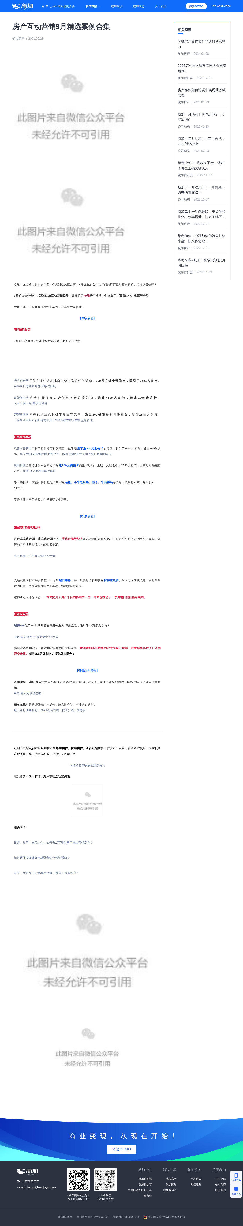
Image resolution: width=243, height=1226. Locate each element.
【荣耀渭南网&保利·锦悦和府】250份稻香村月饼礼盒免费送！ (55, 420)
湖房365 (19, 625)
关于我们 (160, 6)
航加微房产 (170, 1190)
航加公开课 (145, 1178)
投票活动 (99, 765)
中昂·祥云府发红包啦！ (29, 693)
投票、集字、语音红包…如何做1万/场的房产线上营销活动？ (53, 842)
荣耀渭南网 (21, 414)
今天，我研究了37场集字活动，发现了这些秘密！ (46, 872)
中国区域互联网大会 (140, 1190)
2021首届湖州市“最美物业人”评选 (36, 636)
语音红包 (75, 765)
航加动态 (138, 6)
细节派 (148, 1195)
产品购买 (196, 1178)
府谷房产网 (21, 380)
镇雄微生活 (21, 397)
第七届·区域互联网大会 (60, 6)
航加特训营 (145, 1184)
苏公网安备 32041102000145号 (166, 1217)
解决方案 (91, 6)
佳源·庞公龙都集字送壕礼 (39, 471)
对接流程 (196, 1184)
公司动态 (220, 1184)
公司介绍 (220, 1178)
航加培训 (116, 6)
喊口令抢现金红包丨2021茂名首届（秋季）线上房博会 (50, 710)
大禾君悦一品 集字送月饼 (30, 403)
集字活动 (87, 765)
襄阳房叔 (20, 465)
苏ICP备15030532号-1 (126, 1217)
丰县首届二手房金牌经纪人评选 (34, 555)
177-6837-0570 (221, 6)
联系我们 (220, 1190)
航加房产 (171, 1178)
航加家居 (171, 1184)
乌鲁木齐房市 (23, 448)
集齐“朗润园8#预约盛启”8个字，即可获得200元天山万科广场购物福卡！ (67, 454)
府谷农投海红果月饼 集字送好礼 (35, 386)
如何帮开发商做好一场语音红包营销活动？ (42, 857)
